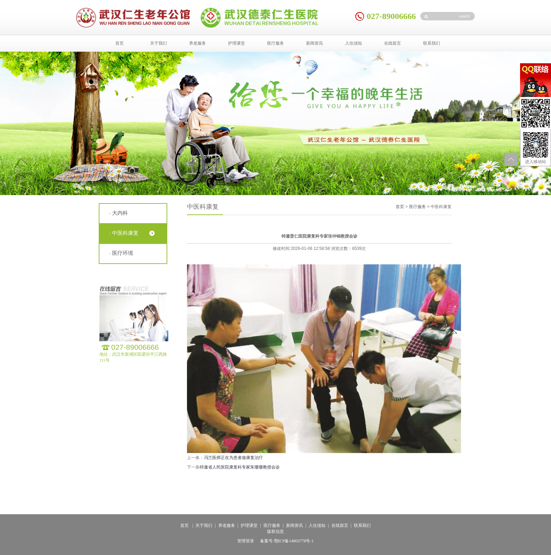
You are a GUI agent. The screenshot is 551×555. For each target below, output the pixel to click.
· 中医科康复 (123, 233)
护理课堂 (236, 43)
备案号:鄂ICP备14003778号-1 (286, 540)
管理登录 (245, 540)
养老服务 (197, 43)
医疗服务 (275, 43)
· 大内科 (118, 213)
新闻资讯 (314, 43)
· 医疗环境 (121, 253)
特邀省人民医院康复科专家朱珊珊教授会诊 (240, 467)
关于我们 (158, 43)
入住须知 (353, 43)
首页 (119, 43)
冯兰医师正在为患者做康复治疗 (233, 457)
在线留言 (392, 43)
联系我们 (431, 43)
